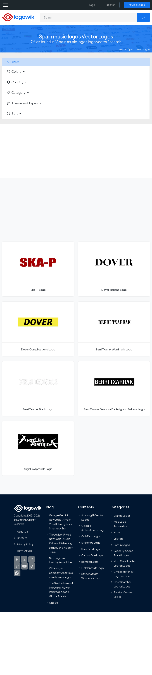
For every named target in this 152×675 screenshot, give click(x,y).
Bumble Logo (89, 561)
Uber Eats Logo (90, 548)
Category (15, 93)
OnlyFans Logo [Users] (90, 536)
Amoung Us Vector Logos (92, 517)
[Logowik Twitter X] (24, 559)
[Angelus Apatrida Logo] (38, 448)
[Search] (88, 17)
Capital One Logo (92, 555)
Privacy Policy (25, 544)
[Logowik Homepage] (18, 17)
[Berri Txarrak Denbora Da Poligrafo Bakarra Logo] (114, 388)
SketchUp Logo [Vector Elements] (91, 542)
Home (119, 49)
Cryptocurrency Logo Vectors (124, 574)
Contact (22, 537)
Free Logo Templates (120, 523)
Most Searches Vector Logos (123, 584)
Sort (12, 114)
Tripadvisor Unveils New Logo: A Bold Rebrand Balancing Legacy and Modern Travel (61, 543)
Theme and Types (22, 103)
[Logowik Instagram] (31, 559)
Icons (117, 532)
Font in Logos (122, 545)
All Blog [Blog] (53, 602)
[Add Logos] (137, 5)
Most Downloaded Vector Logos (125, 563)
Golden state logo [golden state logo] (92, 568)
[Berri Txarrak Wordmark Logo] (114, 329)
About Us (22, 531)
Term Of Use (24, 550)
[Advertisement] (76, 151)
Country (14, 82)
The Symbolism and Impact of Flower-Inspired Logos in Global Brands (61, 589)
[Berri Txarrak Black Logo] (38, 388)
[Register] (110, 5)
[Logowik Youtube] (24, 566)
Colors (13, 72)
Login (92, 4)
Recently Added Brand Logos (124, 553)
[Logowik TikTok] (32, 566)
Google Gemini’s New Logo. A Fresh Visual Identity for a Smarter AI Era (60, 522)
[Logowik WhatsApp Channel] (17, 573)
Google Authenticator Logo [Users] (93, 527)
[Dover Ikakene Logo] (114, 269)
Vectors (118, 538)
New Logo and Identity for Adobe (60, 560)
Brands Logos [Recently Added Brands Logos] (122, 515)
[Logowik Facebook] (17, 559)
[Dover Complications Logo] (38, 329)
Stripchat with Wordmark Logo (91, 576)
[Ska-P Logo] (38, 269)
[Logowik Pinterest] (17, 566)
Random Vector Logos (123, 594)
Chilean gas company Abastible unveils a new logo (61, 573)
